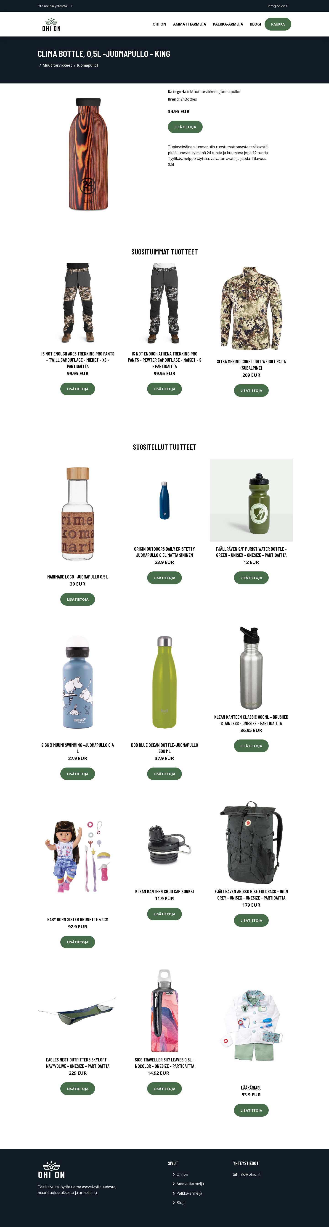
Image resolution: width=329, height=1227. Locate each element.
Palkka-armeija (228, 24)
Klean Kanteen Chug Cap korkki (164, 891)
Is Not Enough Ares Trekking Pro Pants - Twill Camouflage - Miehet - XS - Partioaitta (77, 360)
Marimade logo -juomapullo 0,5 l (77, 576)
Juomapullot (87, 65)
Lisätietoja (185, 127)
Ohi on (159, 24)
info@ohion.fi (278, 6)
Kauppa (278, 24)
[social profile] (71, 6)
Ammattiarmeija (189, 24)
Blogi (255, 24)
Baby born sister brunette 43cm (77, 919)
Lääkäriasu (251, 1087)
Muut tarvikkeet (57, 65)
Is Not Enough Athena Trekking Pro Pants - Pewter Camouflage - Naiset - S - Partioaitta (164, 360)
